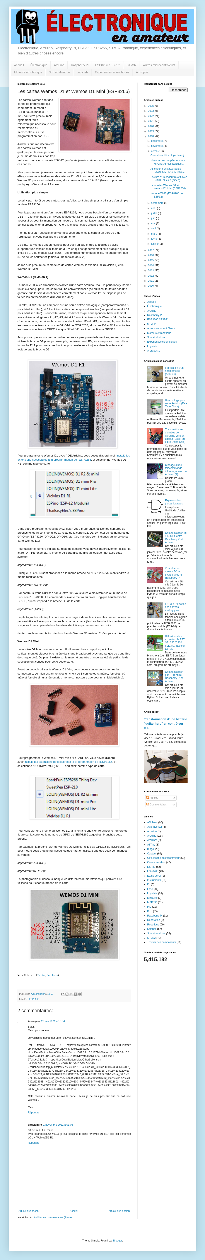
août (154, 208)
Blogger (117, 1240)
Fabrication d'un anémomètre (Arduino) (174, 371)
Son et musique (156, 933)
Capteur (152, 853)
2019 (151, 131)
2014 (151, 265)
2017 (151, 250)
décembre (157, 140)
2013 (151, 270)
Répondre (33, 1112)
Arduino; (152, 840)
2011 (151, 280)
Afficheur (152, 822)
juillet (154, 213)
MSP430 (152, 902)
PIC (149, 906)
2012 (151, 275)
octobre (156, 151)
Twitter (41, 975)
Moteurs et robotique (28, 72)
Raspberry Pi (80, 65)
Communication (156, 862)
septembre (157, 203)
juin (153, 218)
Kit (148, 884)
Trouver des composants (161, 942)
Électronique (38, 65)
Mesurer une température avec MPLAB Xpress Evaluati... (168, 162)
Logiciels (82, 72)
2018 (151, 136)
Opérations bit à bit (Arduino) (167, 155)
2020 (151, 126)
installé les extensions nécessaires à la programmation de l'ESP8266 (68, 761)
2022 (151, 116)
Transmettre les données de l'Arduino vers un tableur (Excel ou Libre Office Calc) (175, 436)
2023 (151, 110)
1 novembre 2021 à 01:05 (58, 1124)
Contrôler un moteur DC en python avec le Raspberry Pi (173, 573)
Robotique (153, 924)
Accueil (19, 65)
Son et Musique (59, 72)
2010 (151, 285)
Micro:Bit (152, 898)
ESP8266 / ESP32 (107, 65)
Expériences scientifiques (112, 72)
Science (152, 928)
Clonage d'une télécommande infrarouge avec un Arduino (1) (176, 469)
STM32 (132, 65)
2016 (151, 255)
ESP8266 (34, 999)
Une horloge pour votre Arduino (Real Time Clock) (176, 403)
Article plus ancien (119, 1211)
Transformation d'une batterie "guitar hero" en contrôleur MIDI (165, 723)
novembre (157, 145)
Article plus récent (29, 1211)
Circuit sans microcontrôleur (163, 857)
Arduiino (152, 831)
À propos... (143, 72)
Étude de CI (154, 875)
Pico (149, 911)
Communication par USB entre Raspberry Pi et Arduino (174, 676)
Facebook (52, 975)
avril (154, 228)
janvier (155, 243)
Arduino (59, 65)
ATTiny (151, 844)
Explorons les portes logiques (174, 502)
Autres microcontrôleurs (159, 65)
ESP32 (151, 866)
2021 (151, 121)
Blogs (150, 849)
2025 (151, 105)
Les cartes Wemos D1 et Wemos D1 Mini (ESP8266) (168, 187)
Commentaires (156, 804)
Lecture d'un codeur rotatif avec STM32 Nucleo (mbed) (168, 179)
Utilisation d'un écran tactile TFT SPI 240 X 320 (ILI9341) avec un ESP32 (175, 643)
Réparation (153, 920)
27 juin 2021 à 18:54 (53, 1021)
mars (154, 233)
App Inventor (154, 826)
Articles (152, 797)
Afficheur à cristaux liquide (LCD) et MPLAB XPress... (167, 170)
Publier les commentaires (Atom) (53, 1217)
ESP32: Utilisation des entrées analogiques (175, 607)
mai (153, 223)
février (155, 238)
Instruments (154, 880)
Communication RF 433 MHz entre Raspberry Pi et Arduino (176, 537)
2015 (151, 260)
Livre (150, 889)
